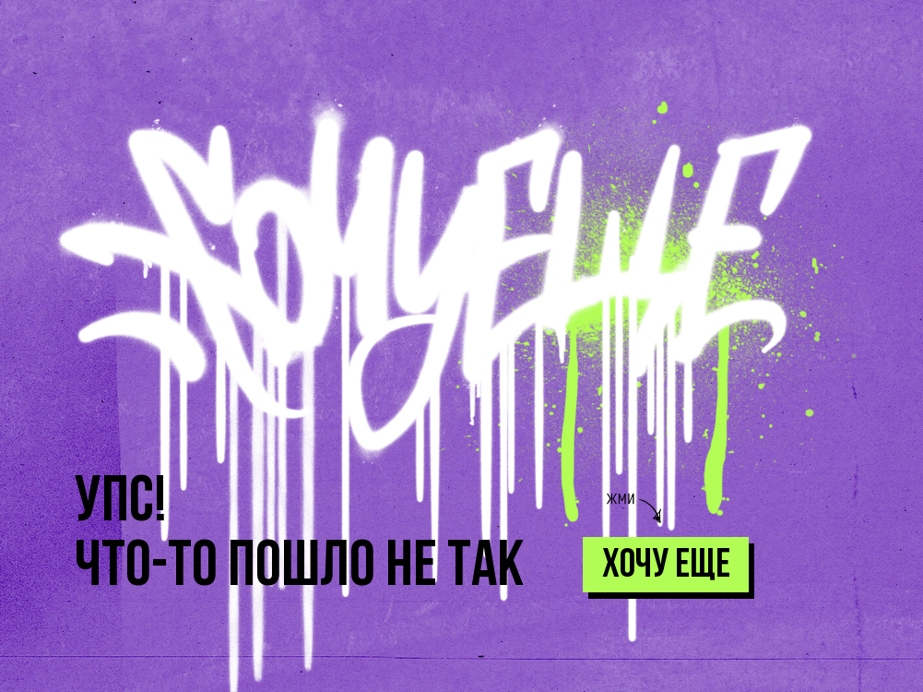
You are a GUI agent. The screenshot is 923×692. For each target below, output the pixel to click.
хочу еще (666, 566)
